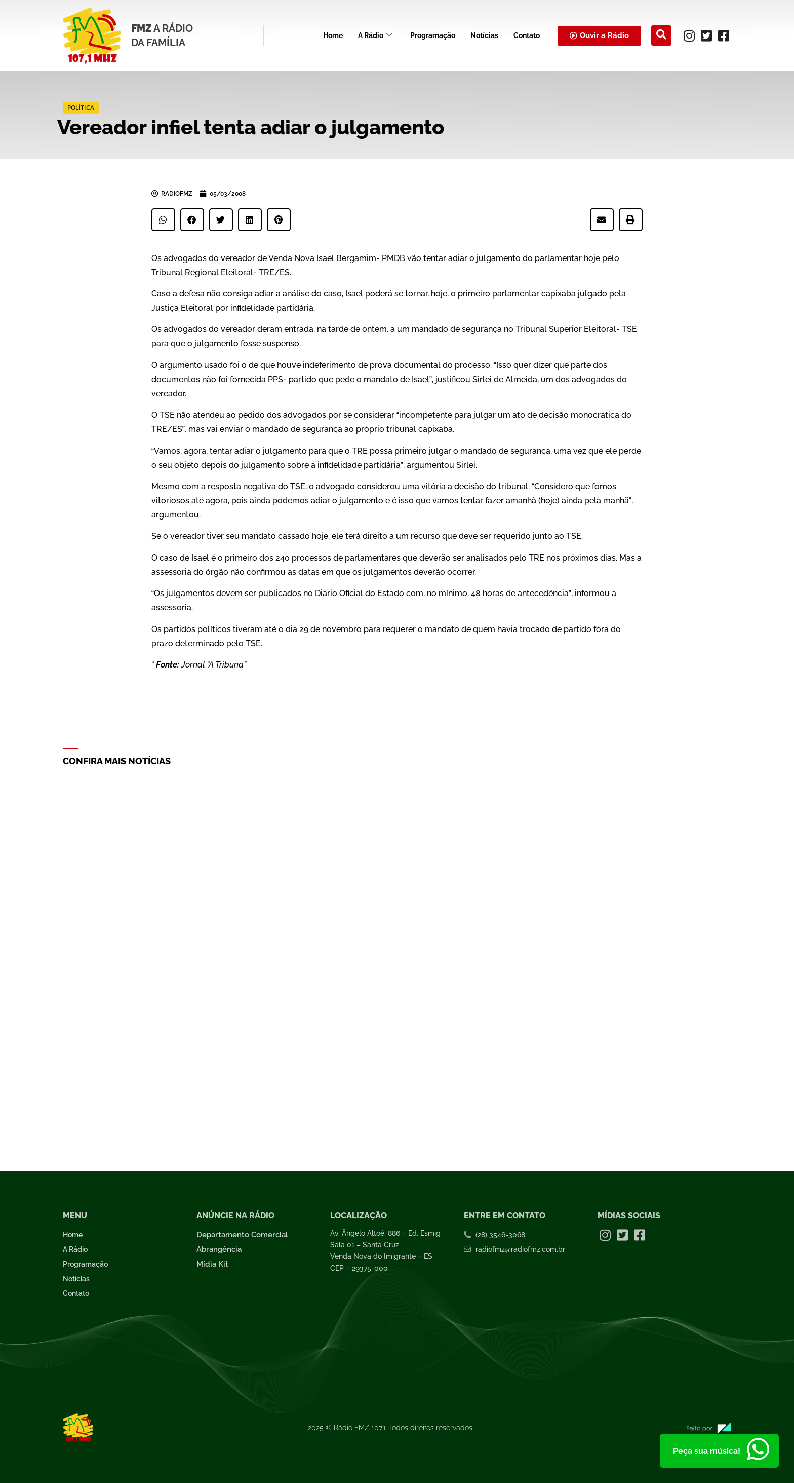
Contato (526, 35)
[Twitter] (706, 35)
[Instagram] (689, 35)
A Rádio (375, 35)
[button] (163, 219)
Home (333, 35)
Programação (432, 35)
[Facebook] (723, 35)
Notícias (484, 35)
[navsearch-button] (661, 35)
